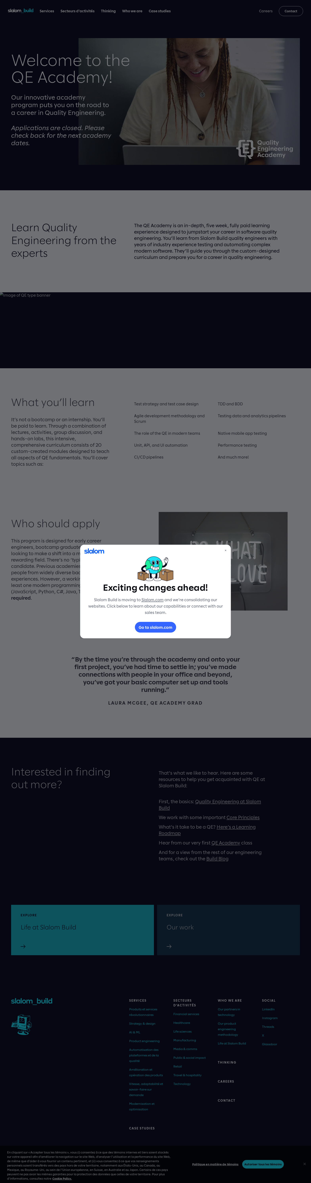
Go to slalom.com (155, 627)
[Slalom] (94, 551)
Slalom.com (152, 599)
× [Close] (226, 550)
